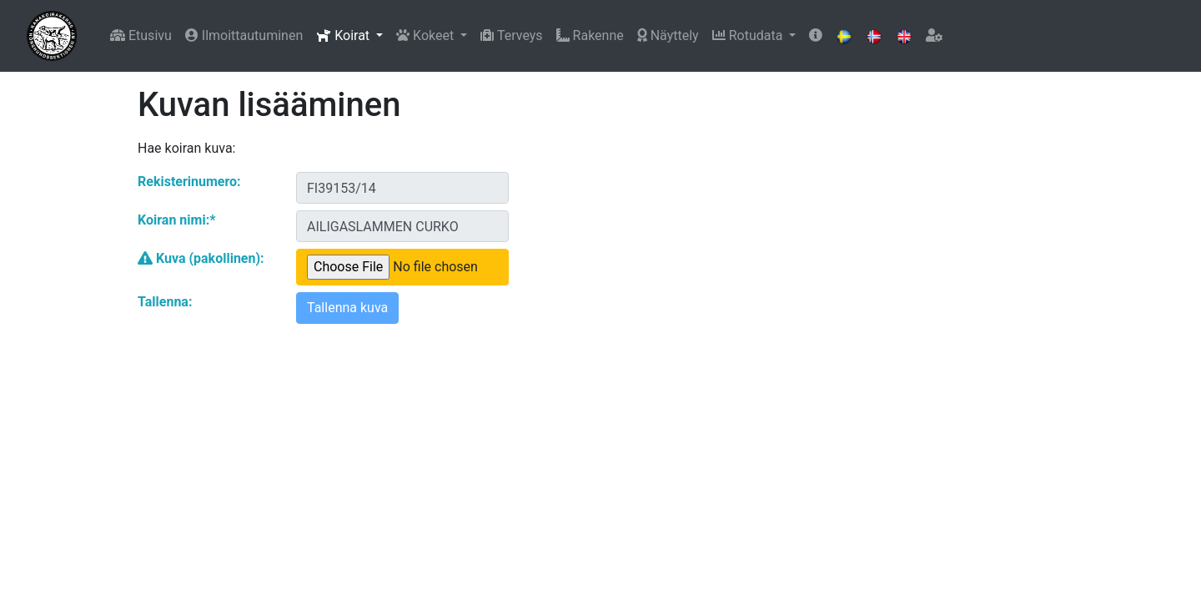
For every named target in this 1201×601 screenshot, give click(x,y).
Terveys (511, 35)
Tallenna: (165, 302)
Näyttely (668, 35)
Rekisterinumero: (189, 181)
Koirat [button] (344, 35)
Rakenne (590, 35)
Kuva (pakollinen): (201, 258)
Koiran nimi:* (176, 220)
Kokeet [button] (426, 35)
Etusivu (141, 35)
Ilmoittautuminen (244, 35)
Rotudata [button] (749, 35)
